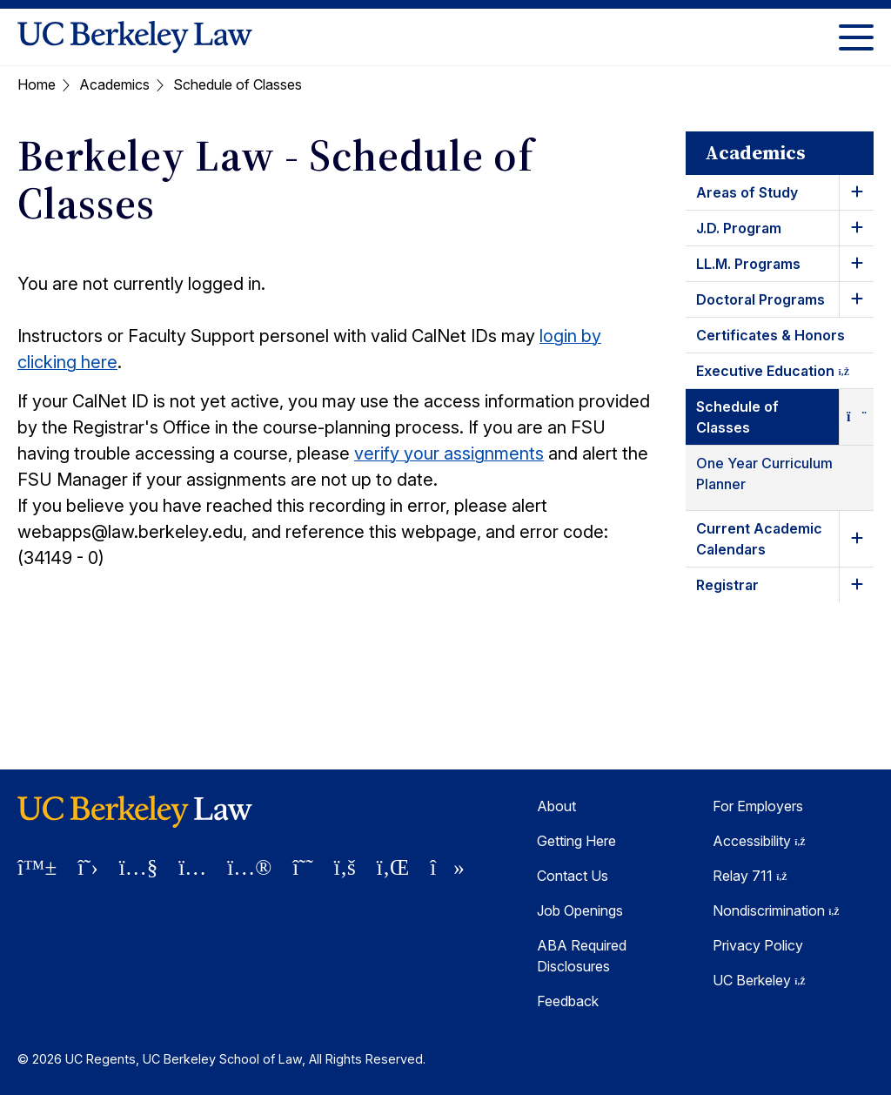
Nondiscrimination (776, 910)
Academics (114, 84)
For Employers (758, 806)
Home (36, 84)
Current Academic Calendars (759, 539)
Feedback (568, 1001)
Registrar (727, 585)
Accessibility (759, 841)
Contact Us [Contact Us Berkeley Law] (572, 875)
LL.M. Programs (748, 263)
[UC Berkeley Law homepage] (134, 37)
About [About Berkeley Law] (556, 806)
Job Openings (580, 910)
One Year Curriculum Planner (764, 473)
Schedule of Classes (737, 417)
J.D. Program (738, 228)
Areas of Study (747, 192)
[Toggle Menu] (856, 37)
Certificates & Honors (770, 335)
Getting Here (576, 841)
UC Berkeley (759, 980)
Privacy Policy (758, 945)
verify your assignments (449, 453)
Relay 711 (750, 875)
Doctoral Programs (760, 299)
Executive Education (785, 373)
